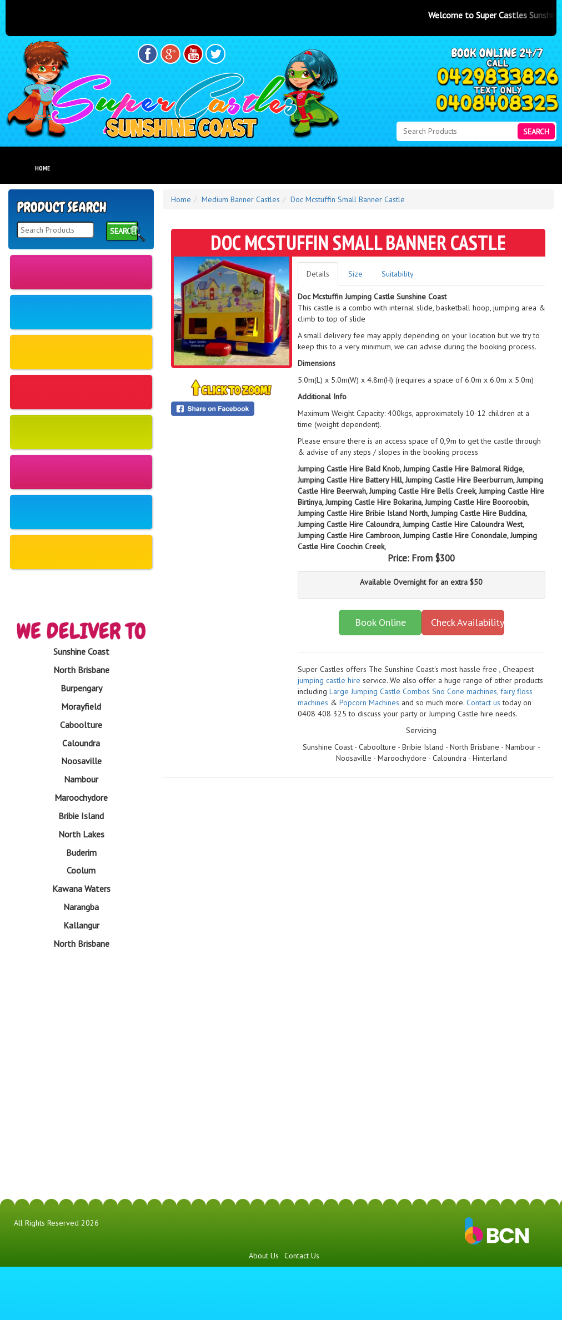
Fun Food (81, 507)
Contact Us (301, 1309)
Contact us (483, 702)
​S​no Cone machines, (465, 691)
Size (355, 274)
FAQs (314, 168)
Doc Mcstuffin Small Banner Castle (347, 199)
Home (42, 168)
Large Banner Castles (81, 378)
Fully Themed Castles (81, 556)
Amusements (81, 605)
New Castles (81, 272)
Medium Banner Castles (81, 321)
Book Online (380, 622)
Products (135, 168)
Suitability (398, 274)
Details (318, 274)
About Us (228, 168)
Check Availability (467, 622)
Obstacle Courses (81, 467)
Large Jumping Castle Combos (379, 691)
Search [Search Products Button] (536, 132)
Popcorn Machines (369, 702)
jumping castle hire (329, 680)
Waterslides (81, 427)
